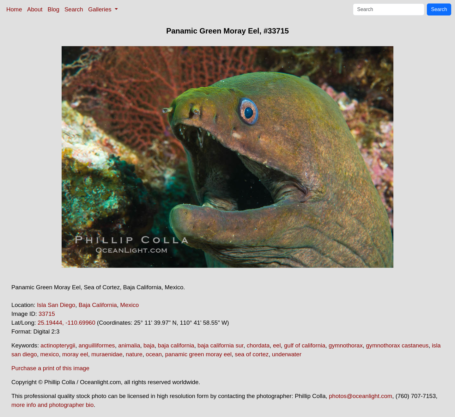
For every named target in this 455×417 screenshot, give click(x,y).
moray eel (75, 354)
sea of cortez (252, 354)
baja (149, 345)
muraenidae (107, 354)
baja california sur (220, 345)
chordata (258, 345)
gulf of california (304, 345)
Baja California (98, 305)
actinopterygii (57, 345)
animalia (129, 345)
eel (277, 345)
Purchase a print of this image (50, 368)
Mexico (129, 305)
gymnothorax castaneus (397, 345)
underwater (286, 354)
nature (134, 354)
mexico (49, 354)
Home (14, 9)
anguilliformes (97, 345)
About (35, 9)
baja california (176, 345)
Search (73, 9)
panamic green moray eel (198, 354)
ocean (154, 354)
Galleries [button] (100, 9)
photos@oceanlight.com (360, 396)
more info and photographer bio (52, 405)
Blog (53, 9)
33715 (47, 313)
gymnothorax (346, 345)
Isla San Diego (56, 305)
